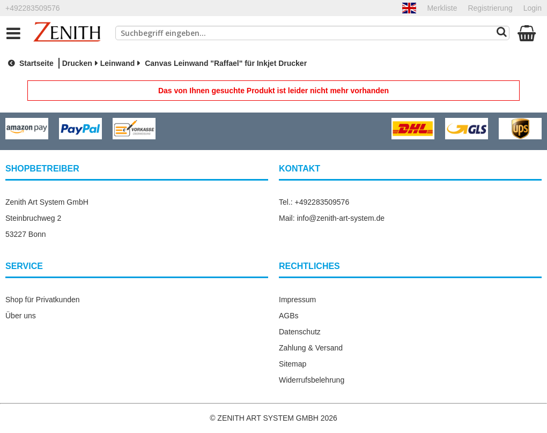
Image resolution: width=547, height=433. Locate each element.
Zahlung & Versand (311, 348)
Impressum (297, 299)
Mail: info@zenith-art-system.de (332, 218)
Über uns (20, 315)
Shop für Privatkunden (42, 299)
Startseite (29, 63)
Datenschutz (300, 331)
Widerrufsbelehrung (311, 380)
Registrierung (490, 8)
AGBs (289, 315)
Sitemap (292, 364)
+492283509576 (32, 8)
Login (532, 8)
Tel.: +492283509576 (314, 202)
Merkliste (442, 8)
